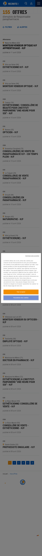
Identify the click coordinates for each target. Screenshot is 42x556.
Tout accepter (21, 292)
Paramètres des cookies (21, 297)
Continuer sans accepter (32, 256)
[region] (21, 278)
